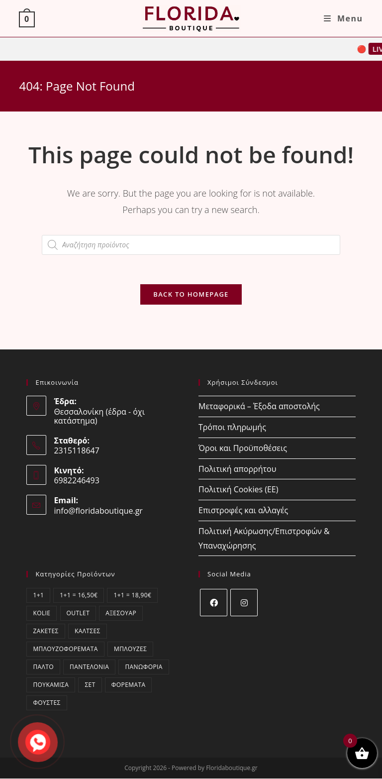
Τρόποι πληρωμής (232, 427)
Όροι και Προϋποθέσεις (242, 448)
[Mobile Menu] (343, 18)
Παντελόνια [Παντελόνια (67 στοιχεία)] (89, 667)
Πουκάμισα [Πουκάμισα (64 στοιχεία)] (51, 685)
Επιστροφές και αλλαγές (243, 510)
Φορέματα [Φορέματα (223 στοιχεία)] (128, 685)
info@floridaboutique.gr (98, 511)
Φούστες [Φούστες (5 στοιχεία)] (46, 703)
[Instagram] (244, 603)
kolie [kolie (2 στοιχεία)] (41, 613)
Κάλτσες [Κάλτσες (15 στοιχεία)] (87, 631)
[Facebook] (213, 603)
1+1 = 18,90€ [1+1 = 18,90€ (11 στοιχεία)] (132, 595)
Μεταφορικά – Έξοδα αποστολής (259, 406)
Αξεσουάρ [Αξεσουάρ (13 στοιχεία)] (120, 613)
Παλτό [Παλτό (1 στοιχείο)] (43, 667)
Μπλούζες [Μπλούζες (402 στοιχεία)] (130, 649)
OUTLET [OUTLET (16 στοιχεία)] (78, 613)
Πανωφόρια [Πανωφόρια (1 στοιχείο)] (143, 667)
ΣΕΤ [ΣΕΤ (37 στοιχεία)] (90, 685)
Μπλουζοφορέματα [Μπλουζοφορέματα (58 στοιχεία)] (65, 649)
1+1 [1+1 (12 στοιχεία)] (38, 595)
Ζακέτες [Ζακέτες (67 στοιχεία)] (45, 631)
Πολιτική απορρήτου (237, 468)
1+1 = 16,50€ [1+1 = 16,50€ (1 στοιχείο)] (78, 595)
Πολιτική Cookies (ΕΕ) (238, 489)
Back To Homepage (190, 294)
